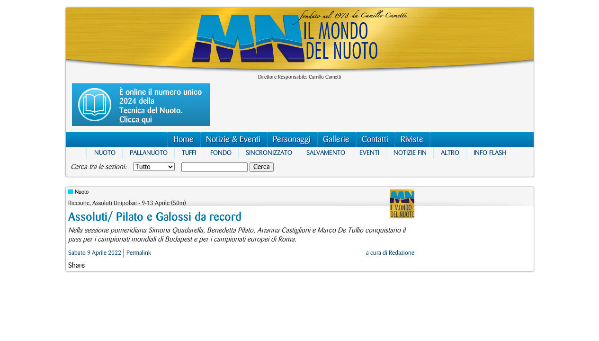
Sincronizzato (269, 153)
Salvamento (325, 153)
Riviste (412, 139)
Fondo (221, 153)
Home (183, 139)
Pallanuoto (149, 153)
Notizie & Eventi (233, 139)
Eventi (369, 153)
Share (76, 265)
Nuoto (105, 153)
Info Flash (490, 153)
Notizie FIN (410, 153)
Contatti (375, 139)
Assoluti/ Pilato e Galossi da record (154, 217)
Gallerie (336, 139)
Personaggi (292, 139)
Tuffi (189, 153)
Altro (450, 153)
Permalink (138, 253)
